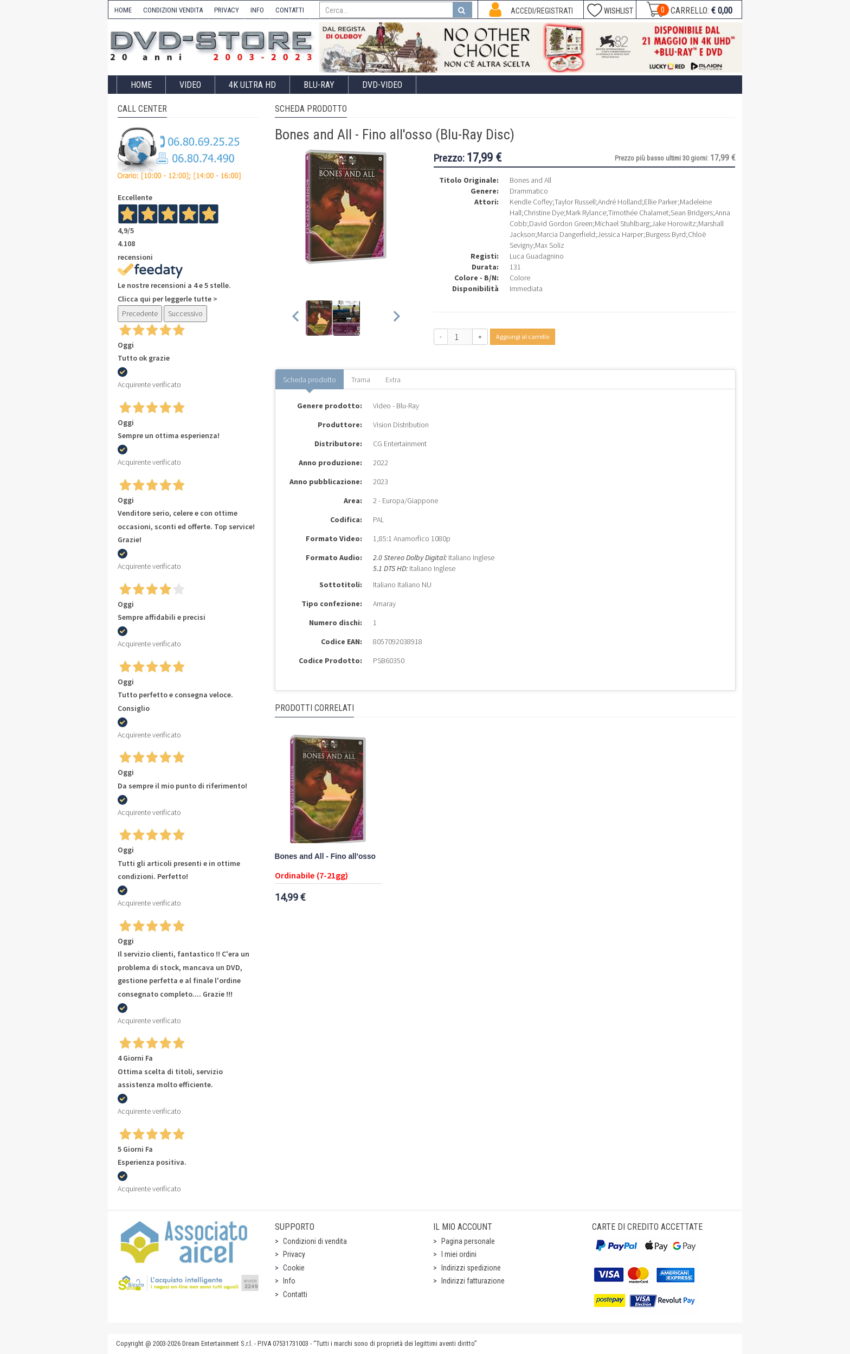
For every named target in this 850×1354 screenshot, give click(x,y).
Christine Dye (544, 212)
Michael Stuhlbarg (622, 223)
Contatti (295, 1294)
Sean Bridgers (692, 212)
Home (141, 85)
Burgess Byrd (666, 234)
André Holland (620, 202)
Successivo (185, 313)
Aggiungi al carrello (522, 336)
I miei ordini (458, 1254)
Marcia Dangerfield (566, 234)
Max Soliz (549, 245)
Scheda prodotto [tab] (309, 379)
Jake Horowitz (674, 223)
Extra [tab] (393, 379)
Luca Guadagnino (537, 256)
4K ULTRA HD (252, 85)
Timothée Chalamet (638, 212)
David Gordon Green (561, 223)
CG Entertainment (400, 443)
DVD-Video (382, 85)
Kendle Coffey (531, 202)
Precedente (140, 313)
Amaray (384, 603)
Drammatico (529, 191)
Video (190, 85)
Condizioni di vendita (315, 1241)
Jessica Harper (620, 234)
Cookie (294, 1267)
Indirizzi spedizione (471, 1267)
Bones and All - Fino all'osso (325, 856)
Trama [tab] (360, 379)
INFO (257, 10)
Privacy (294, 1254)
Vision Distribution (401, 424)
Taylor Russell (575, 202)
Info (289, 1280)
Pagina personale (468, 1241)
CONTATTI (289, 10)
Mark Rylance (586, 212)
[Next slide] (396, 318)
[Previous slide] (296, 318)
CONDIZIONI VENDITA (173, 10)
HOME (123, 10)
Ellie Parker (661, 202)
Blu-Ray (319, 85)
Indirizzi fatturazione (473, 1280)
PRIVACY (226, 10)
